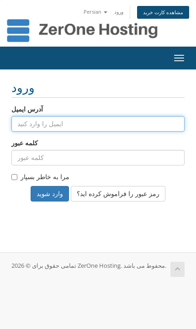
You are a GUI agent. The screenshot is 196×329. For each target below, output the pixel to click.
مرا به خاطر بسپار (40, 176)
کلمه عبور (24, 142)
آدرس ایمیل (27, 109)
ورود (118, 11)
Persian (95, 11)
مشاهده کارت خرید (163, 12)
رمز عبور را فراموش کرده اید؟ (118, 193)
